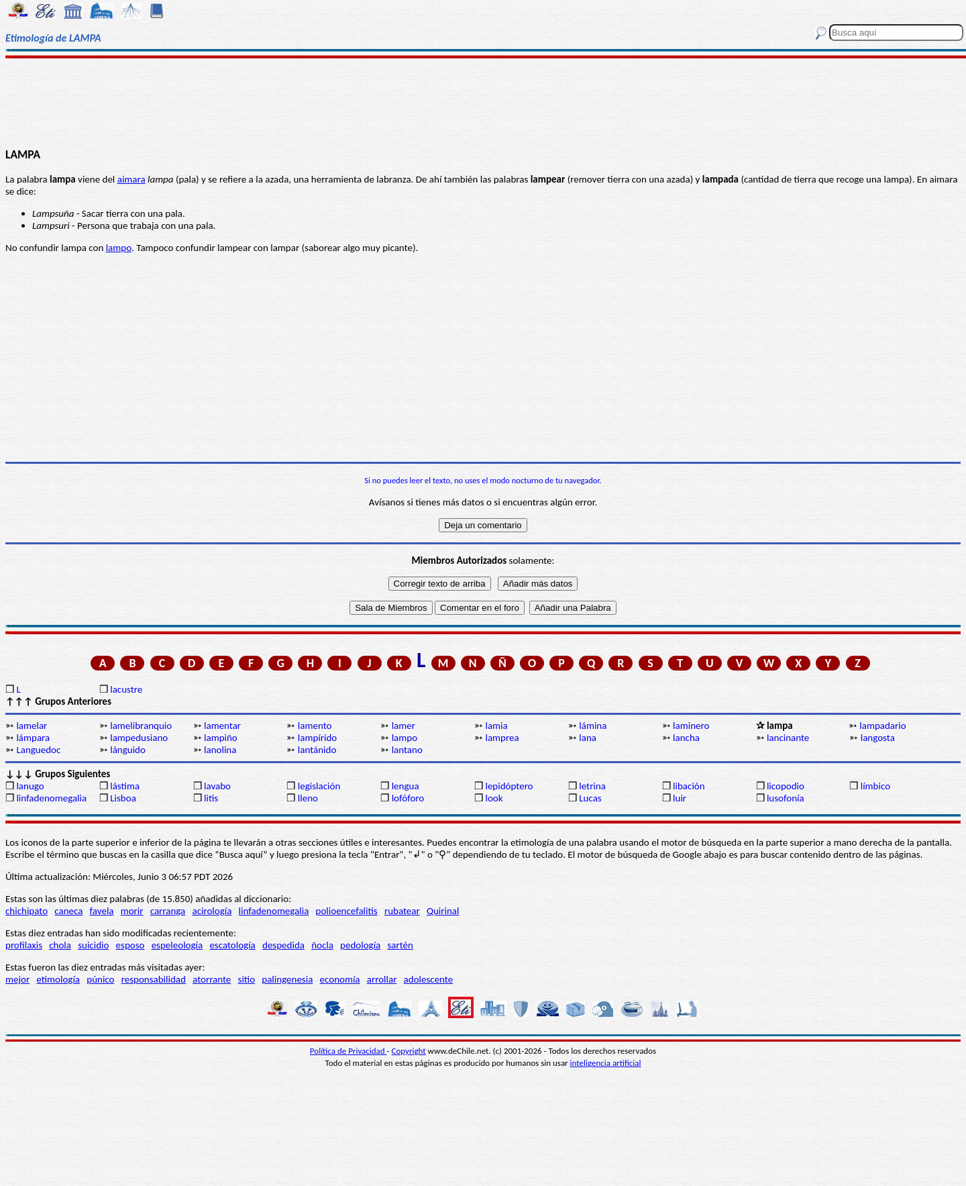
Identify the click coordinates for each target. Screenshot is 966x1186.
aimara (131, 179)
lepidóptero (509, 786)
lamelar (31, 726)
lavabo (217, 786)
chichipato (26, 911)
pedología (360, 945)
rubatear (402, 911)
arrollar (382, 979)
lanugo (30, 786)
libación (689, 786)
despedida (283, 945)
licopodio (785, 786)
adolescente (428, 979)
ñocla (322, 945)
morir (132, 911)
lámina (592, 726)
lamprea (502, 738)
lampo (118, 248)
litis (211, 798)
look (493, 798)
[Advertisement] (483, 102)
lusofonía (785, 798)
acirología (211, 911)
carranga (168, 911)
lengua (405, 786)
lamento (315, 726)
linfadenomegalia (51, 798)
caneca (68, 911)
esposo (130, 945)
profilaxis (23, 945)
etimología (58, 979)
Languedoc (38, 750)
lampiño (220, 738)
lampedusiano (139, 738)
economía (340, 979)
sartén (400, 945)
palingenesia (287, 979)
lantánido (317, 750)
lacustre (126, 689)
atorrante (212, 979)
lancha (686, 738)
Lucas (590, 798)
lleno (308, 798)
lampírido (317, 738)
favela (102, 911)
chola (60, 945)
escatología (232, 945)
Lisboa (123, 798)
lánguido (128, 750)
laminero (691, 726)
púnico (100, 979)
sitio (247, 979)
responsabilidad (153, 979)
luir (679, 798)
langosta (878, 738)
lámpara (33, 738)
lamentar (222, 726)
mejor (17, 979)
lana (587, 738)
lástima (125, 786)
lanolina (220, 750)
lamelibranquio (141, 726)
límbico (875, 786)
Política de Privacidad (348, 1051)
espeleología (177, 945)
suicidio (93, 945)
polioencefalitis (347, 911)
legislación (319, 786)
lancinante (788, 738)
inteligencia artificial (605, 1063)
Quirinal (443, 911)
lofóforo (408, 798)
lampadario (882, 726)
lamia (496, 726)
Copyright (409, 1051)
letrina (592, 786)
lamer (403, 726)
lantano (407, 750)
